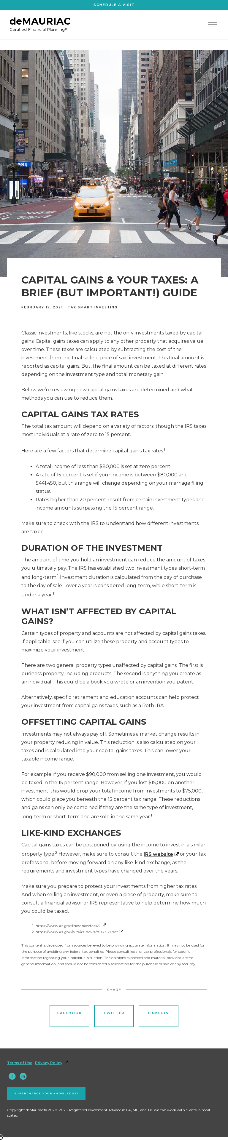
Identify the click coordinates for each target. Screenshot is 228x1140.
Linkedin (158, 1015)
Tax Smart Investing (93, 307)
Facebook (69, 1015)
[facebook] (12, 1076)
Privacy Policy (51, 1063)
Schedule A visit (114, 5)
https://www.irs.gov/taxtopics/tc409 (71, 925)
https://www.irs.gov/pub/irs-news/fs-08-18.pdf (79, 932)
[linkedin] (23, 1076)
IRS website (161, 854)
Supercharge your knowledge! (46, 1093)
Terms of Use (19, 1063)
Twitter (114, 1015)
